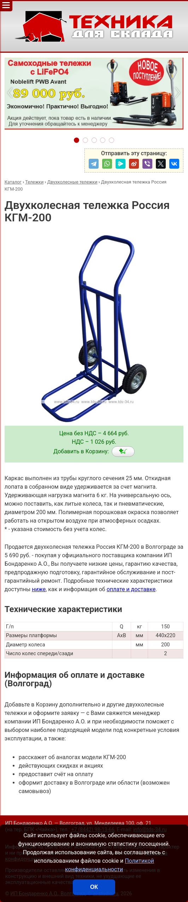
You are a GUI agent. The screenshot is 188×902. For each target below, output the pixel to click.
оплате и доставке (131, 589)
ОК (94, 887)
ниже (39, 589)
